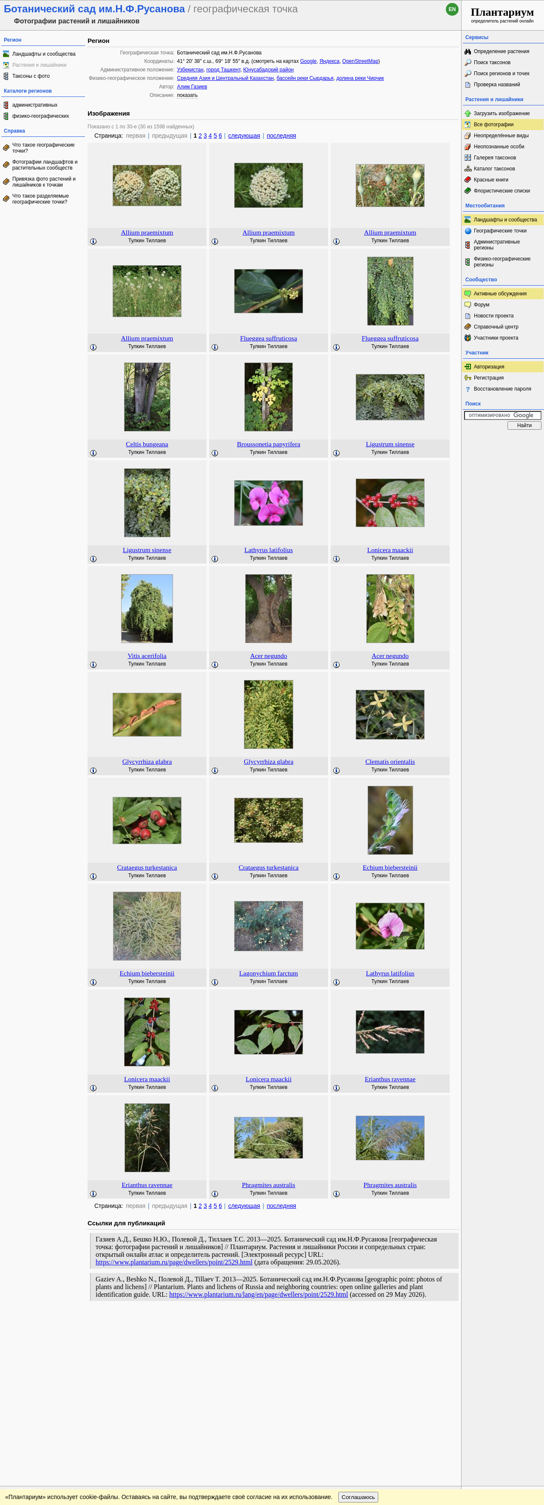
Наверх (448, 1323)
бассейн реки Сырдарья (305, 78)
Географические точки (500, 231)
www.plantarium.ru (503, 1323)
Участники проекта (496, 338)
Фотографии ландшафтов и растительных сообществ (45, 165)
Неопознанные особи (499, 147)
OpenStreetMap (360, 61)
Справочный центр (496, 327)
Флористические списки (502, 191)
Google (308, 61)
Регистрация (489, 378)
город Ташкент (223, 70)
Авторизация (489, 367)
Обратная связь (65, 1323)
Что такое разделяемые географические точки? (40, 199)
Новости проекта (494, 316)
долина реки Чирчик (360, 78)
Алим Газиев (192, 87)
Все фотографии (493, 125)
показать (187, 95)
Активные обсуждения (500, 294)
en (452, 9)
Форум (481, 305)
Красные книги (491, 180)
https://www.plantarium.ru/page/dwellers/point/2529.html (174, 1262)
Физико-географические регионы (502, 262)
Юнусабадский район (268, 70)
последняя (281, 135)
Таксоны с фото (31, 76)
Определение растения (501, 51)
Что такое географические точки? (43, 148)
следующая (244, 135)
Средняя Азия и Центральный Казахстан (225, 78)
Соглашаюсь (358, 1340)
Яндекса (330, 61)
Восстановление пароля (502, 389)
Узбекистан (190, 70)
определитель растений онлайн (502, 14)
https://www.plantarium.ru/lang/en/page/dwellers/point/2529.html (258, 1294)
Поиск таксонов (492, 62)
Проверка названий (497, 85)
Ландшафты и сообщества (44, 54)
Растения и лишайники (39, 65)
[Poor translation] (31, 1385)
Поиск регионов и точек (502, 74)
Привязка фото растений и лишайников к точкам (44, 182)
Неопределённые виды (501, 136)
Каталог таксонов (494, 169)
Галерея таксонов (495, 158)
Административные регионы (497, 245)
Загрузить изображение (502, 113)
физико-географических (40, 116)
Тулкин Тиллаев (147, 241)
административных (34, 105)
